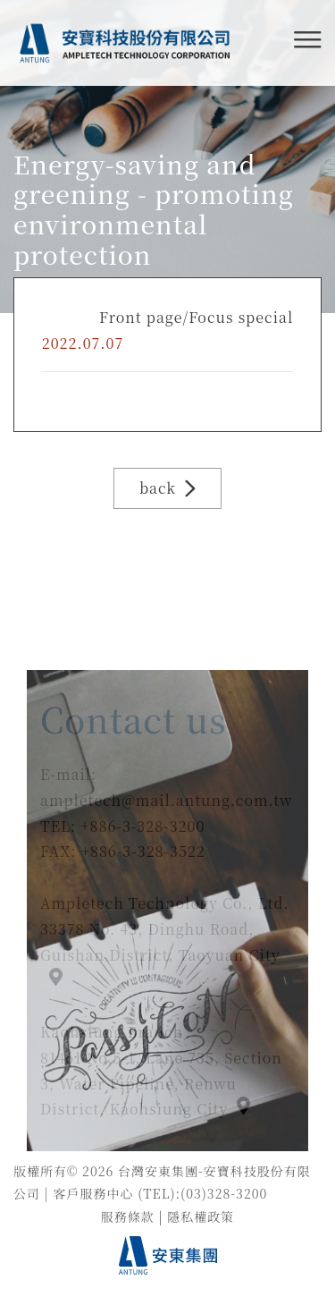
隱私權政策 (200, 1216)
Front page (140, 317)
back (167, 488)
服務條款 (128, 1216)
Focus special (240, 317)
